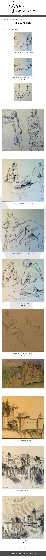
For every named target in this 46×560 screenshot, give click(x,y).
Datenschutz (22, 553)
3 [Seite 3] (23, 547)
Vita (16, 553)
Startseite (4, 19)
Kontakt (34, 553)
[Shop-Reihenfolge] (23, 26)
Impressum (28, 553)
